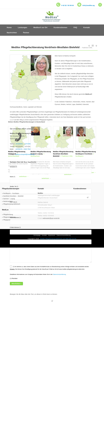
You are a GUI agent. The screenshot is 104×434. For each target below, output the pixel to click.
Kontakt (44, 235)
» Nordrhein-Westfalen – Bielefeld (12, 196)
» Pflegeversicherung (9, 217)
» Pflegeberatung (7, 214)
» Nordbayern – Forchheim (10, 193)
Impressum (51, 235)
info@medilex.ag (88, 5)
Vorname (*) (50, 170)
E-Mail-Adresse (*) (50, 230)
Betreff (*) (50, 240)
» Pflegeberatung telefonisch (11, 204)
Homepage (37, 235)
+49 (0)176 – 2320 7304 (23, 149)
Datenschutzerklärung (59, 274)
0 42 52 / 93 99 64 (67, 5)
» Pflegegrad (6, 220)
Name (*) (50, 180)
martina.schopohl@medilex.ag (24, 154)
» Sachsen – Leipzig (8, 199)
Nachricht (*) (50, 254)
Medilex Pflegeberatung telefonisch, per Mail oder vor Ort (58, 238)
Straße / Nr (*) (14, 186)
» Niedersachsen (7, 201)
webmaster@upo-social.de (51, 218)
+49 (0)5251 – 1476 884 (23, 144)
